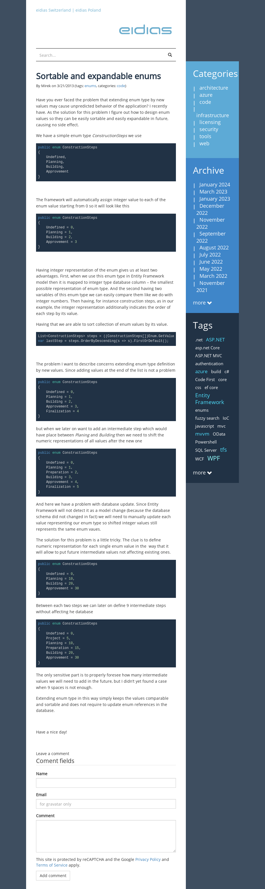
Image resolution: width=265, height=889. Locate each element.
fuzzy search (207, 418)
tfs (223, 449)
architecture (213, 87)
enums (90, 85)
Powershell (206, 442)
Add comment (53, 875)
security (208, 129)
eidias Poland (88, 10)
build (216, 371)
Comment (45, 815)
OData (219, 434)
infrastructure (212, 115)
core (222, 379)
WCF (199, 459)
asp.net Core (207, 347)
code (121, 85)
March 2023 (213, 191)
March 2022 (213, 275)
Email (41, 794)
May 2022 (210, 268)
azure (206, 94)
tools (205, 136)
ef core (211, 387)
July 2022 (210, 254)
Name (41, 773)
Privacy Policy (148, 859)
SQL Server (206, 450)
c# (226, 371)
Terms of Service (52, 865)
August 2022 (214, 247)
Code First (205, 379)
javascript (204, 426)
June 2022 (211, 261)
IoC (226, 418)
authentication (209, 363)
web (204, 143)
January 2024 (214, 184)
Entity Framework (209, 399)
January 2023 (214, 198)
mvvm (202, 433)
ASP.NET (215, 339)
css (198, 387)
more (199, 302)
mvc (221, 426)
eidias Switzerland (53, 10)
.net (199, 339)
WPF (213, 458)
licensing (210, 122)
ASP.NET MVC (208, 355)
